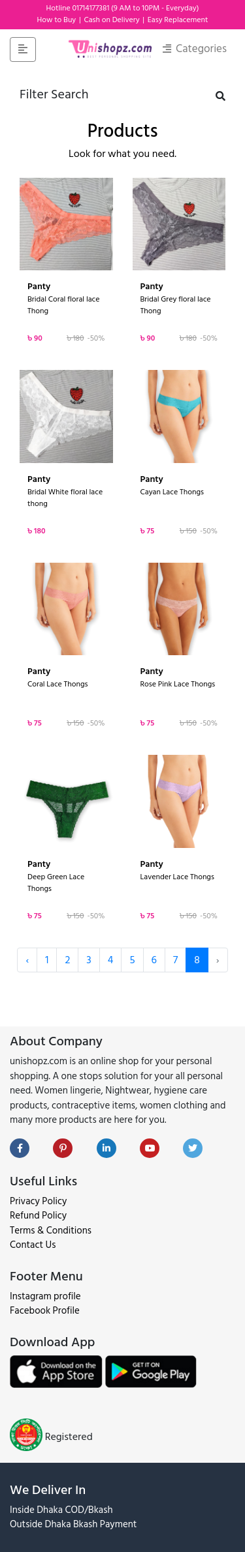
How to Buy (57, 20)
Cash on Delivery (112, 20)
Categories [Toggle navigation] (195, 49)
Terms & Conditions (50, 1230)
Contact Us (33, 1245)
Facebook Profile (45, 1311)
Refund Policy (38, 1215)
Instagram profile (45, 1296)
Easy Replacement (178, 20)
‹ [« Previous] (27, 960)
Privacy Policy (38, 1201)
